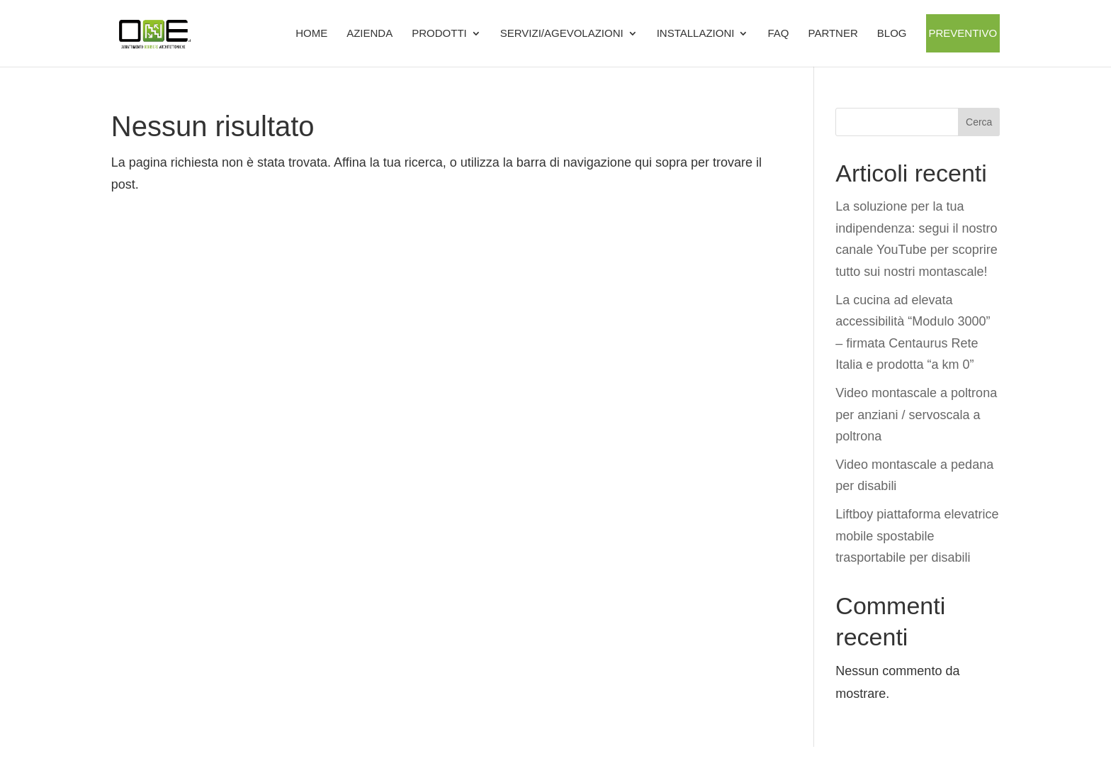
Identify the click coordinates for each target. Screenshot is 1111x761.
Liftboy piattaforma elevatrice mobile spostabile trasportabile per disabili (916, 536)
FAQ (778, 33)
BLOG (892, 33)
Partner (832, 33)
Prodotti (439, 33)
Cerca (979, 122)
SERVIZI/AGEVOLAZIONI (562, 33)
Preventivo (963, 33)
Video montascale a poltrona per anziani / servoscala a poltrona (916, 414)
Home (311, 33)
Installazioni (696, 33)
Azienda (369, 33)
